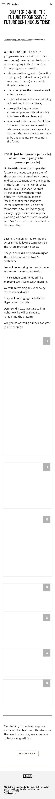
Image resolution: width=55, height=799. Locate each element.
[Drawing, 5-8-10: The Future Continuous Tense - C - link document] (27, 546)
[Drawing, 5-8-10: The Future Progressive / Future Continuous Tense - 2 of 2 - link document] (27, 486)
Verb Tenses (26, 39)
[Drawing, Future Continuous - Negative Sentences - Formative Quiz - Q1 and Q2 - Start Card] (27, 628)
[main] (27, 17)
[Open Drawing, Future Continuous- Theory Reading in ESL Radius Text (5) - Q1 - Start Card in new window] (46, 683)
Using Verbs (16, 39)
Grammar (7, 39)
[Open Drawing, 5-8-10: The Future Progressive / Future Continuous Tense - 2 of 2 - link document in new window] (46, 467)
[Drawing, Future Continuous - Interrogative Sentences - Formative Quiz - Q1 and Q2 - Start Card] (27, 663)
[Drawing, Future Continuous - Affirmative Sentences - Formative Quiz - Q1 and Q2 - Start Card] (27, 597)
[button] (3, 4)
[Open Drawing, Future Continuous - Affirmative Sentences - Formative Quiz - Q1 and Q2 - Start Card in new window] (46, 587)
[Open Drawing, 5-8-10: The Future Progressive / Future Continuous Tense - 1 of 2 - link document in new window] (46, 341)
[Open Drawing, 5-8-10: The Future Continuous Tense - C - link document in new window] (46, 519)
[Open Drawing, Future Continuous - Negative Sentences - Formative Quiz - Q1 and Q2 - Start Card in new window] (46, 617)
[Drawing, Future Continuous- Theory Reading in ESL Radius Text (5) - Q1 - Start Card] (27, 693)
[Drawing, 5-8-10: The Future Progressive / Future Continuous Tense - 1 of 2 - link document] (27, 396)
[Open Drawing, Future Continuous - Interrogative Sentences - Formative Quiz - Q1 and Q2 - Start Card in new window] (46, 653)
